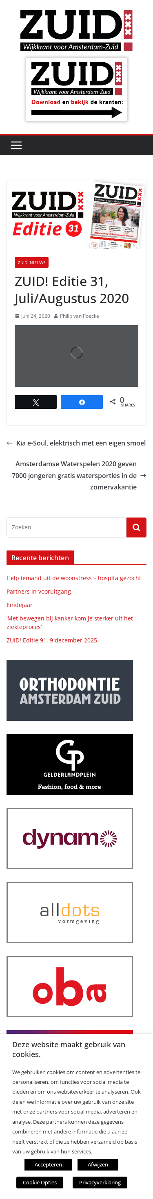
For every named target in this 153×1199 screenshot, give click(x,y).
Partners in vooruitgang (39, 591)
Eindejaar (20, 605)
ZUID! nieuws (31, 262)
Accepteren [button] (48, 1164)
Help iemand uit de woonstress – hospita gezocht (74, 578)
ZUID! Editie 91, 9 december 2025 (52, 640)
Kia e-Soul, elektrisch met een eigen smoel (76, 443)
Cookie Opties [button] (40, 1182)
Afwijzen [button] (98, 1164)
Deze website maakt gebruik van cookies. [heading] (68, 1049)
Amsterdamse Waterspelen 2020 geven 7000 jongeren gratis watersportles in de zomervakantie (79, 475)
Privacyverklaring (100, 1182)
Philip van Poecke (79, 315)
